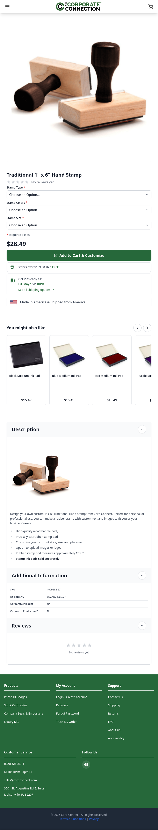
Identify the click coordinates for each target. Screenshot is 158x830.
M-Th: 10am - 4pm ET (18, 772)
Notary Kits (11, 722)
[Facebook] (86, 764)
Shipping (114, 705)
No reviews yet (42, 182)
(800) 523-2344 (14, 764)
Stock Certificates (15, 705)
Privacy (94, 819)
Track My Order (66, 722)
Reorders (62, 705)
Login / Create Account (71, 697)
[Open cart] (150, 6)
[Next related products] (147, 328)
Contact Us (115, 697)
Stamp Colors (17, 203)
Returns (113, 713)
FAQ (111, 722)
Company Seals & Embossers (23, 713)
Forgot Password (67, 713)
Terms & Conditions (72, 819)
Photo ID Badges (15, 697)
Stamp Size (15, 218)
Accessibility (116, 738)
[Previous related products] (137, 328)
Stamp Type (16, 187)
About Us (114, 730)
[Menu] (7, 6)
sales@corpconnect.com (20, 780)
